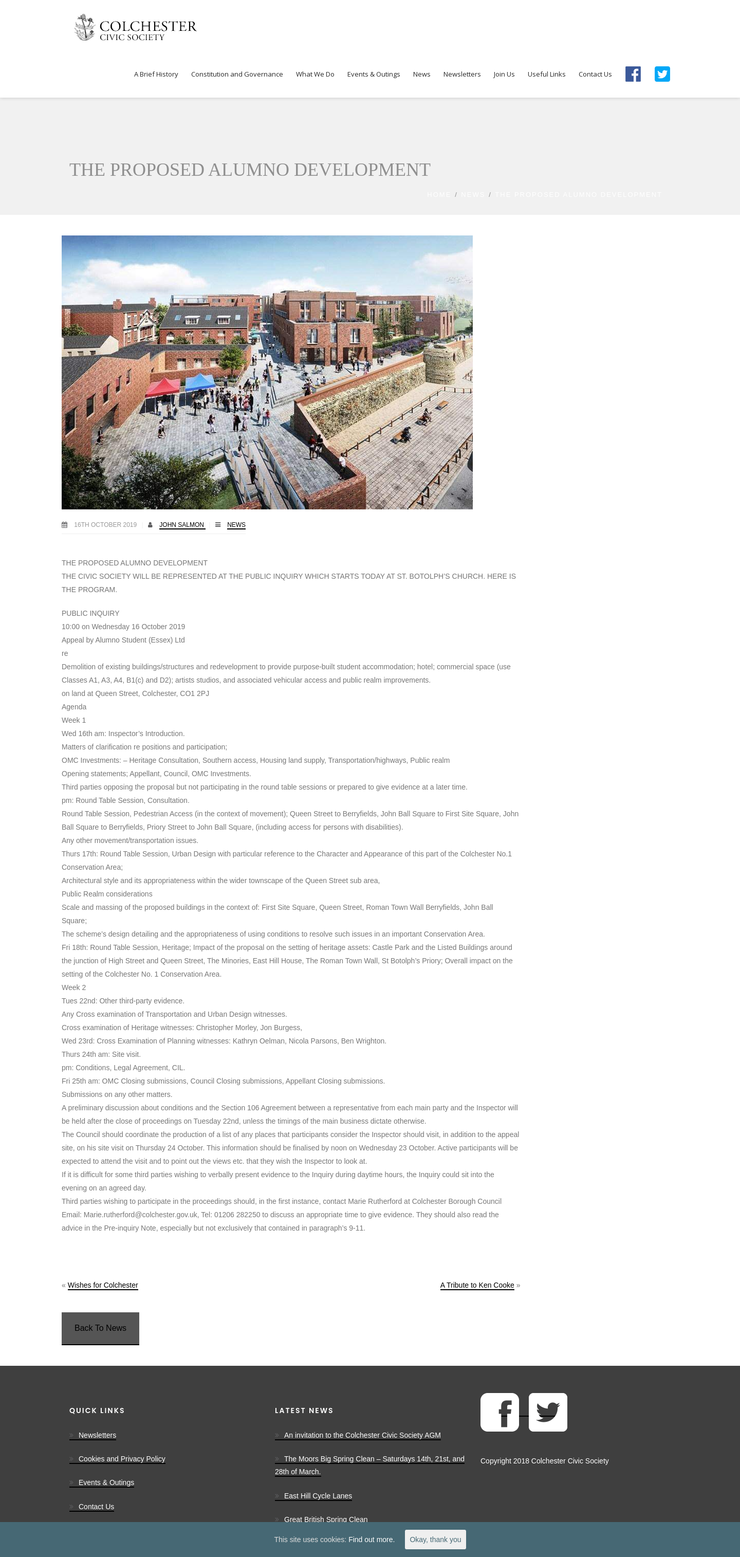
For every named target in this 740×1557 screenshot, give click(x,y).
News (473, 194)
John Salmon (182, 524)
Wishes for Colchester (103, 1285)
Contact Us (96, 1507)
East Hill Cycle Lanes (318, 1496)
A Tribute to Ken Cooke (477, 1285)
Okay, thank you (435, 1539)
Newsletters (97, 1435)
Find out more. (371, 1539)
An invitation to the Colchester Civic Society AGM (362, 1435)
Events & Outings (106, 1482)
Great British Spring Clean (326, 1519)
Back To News (100, 1328)
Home (439, 194)
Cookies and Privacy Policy (122, 1459)
